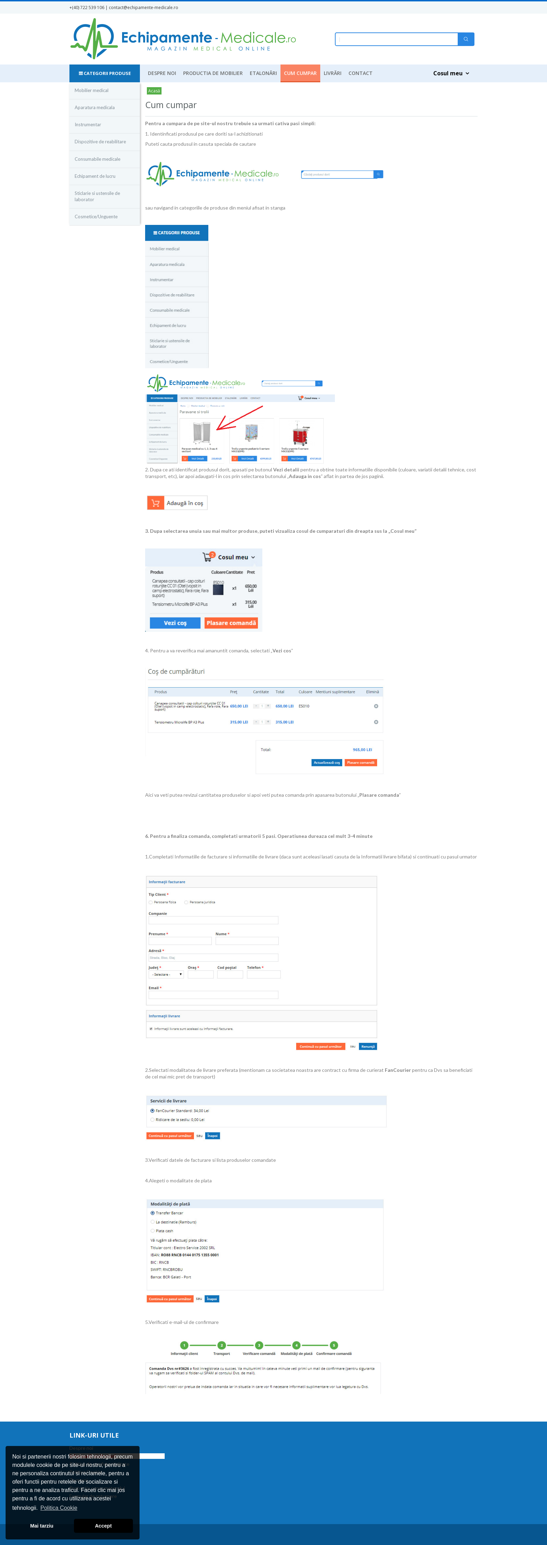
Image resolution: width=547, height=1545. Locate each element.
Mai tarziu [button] (41, 1526)
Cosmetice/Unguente (96, 216)
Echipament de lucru (95, 176)
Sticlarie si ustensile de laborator (97, 196)
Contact (361, 73)
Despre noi (162, 73)
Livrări (333, 73)
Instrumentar (88, 124)
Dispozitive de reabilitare (100, 141)
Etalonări (263, 73)
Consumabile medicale (97, 159)
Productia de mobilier (213, 73)
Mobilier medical (91, 90)
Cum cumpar (300, 73)
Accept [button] (103, 1526)
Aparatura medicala (95, 107)
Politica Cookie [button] (58, 1508)
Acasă (154, 91)
